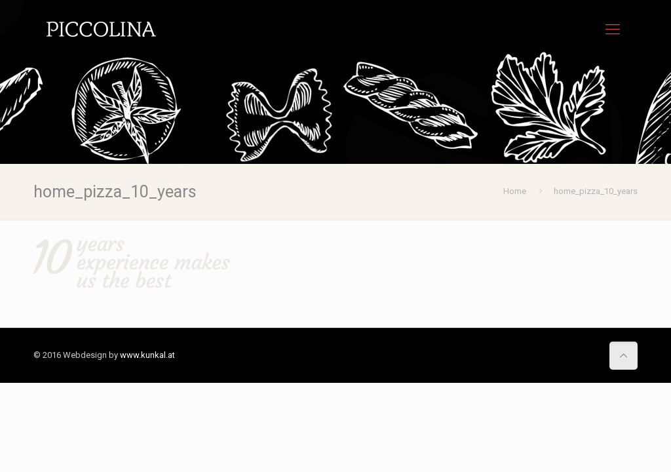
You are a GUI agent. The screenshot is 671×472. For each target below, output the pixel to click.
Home (514, 191)
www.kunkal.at (147, 355)
